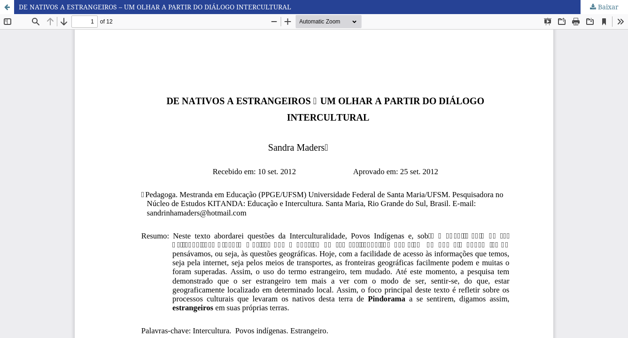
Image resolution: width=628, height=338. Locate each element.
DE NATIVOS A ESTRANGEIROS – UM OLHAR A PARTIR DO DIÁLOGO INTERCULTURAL (155, 6)
